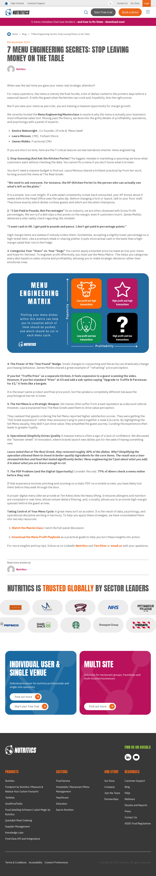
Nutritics (16, 69)
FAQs (127, 793)
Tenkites (10, 797)
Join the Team (112, 793)
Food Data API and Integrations (22, 838)
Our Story (135, 3)
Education (61, 803)
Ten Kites (100, 546)
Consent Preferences (56, 862)
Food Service (63, 780)
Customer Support (36, 3)
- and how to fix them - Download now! (100, 22)
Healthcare (62, 797)
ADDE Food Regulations (138, 823)
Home (15, 34)
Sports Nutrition (65, 809)
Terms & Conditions (16, 862)
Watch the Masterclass (27, 528)
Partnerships (111, 799)
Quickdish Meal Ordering (18, 820)
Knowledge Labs (14, 832)
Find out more (23, 697)
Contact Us (122, 3)
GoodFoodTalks (14, 803)
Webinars (130, 799)
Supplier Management (17, 826)
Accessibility (35, 862)
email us (116, 546)
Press (128, 811)
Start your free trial (27, 706)
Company (109, 786)
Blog (24, 34)
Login (146, 3)
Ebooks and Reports (136, 805)
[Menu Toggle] (148, 11)
